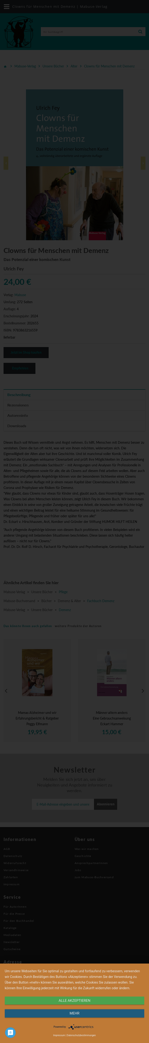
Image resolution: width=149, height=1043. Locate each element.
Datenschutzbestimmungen (81, 1035)
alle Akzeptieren (74, 1000)
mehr (75, 1013)
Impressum (59, 1035)
